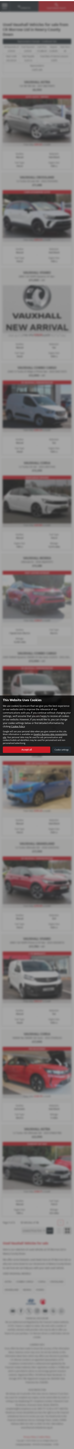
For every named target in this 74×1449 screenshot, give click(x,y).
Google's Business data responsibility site (35, 734)
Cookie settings (62, 748)
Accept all (26, 748)
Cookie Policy (18, 725)
